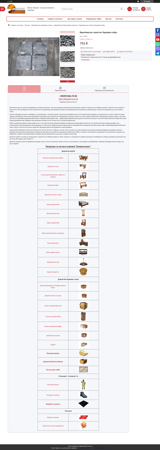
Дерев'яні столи (53, 166)
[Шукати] (121, 9)
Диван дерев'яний (53, 204)
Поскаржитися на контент (84, 448)
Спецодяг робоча (53, 384)
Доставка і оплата (75, 19)
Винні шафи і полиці (53, 252)
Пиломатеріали (53, 353)
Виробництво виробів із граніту (42, 25)
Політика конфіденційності (101, 448)
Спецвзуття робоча (53, 395)
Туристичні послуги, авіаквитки (52, 426)
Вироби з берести (53, 272)
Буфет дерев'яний (53, 223)
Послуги (27, 25)
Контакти (119, 19)
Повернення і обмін (93, 19)
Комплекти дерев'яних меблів (53, 158)
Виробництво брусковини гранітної (66, 25)
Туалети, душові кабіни (53, 316)
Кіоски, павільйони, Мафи (53, 326)
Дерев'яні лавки (52, 185)
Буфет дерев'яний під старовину (53, 233)
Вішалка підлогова (53, 213)
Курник (53, 344)
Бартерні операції (53, 417)
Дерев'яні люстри (53, 262)
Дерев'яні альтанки (53, 335)
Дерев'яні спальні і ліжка (53, 195)
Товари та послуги (55, 19)
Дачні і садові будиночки (53, 306)
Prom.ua (89, 446)
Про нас (108, 19)
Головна (40, 19)
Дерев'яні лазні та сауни (53, 295)
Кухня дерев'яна (53, 243)
